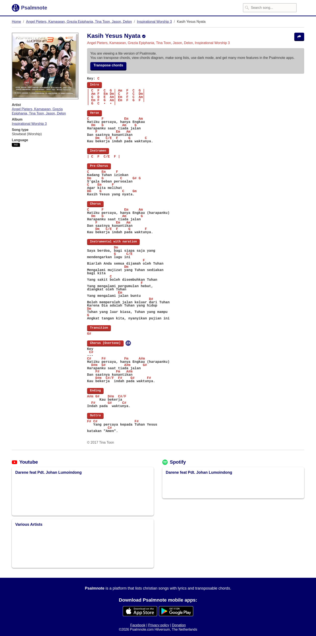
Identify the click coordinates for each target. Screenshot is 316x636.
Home (16, 21)
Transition (99, 327)
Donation (179, 625)
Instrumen (98, 150)
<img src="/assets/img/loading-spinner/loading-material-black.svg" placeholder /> (45, 494)
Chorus (95, 203)
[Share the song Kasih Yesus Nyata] (299, 37)
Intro (94, 84)
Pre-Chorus (99, 166)
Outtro (95, 415)
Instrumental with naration (113, 241)
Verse (94, 113)
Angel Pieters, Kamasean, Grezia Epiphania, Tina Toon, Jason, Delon (79, 21)
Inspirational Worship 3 (154, 21)
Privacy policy (158, 625)
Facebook (137, 625)
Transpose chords (108, 65)
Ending (95, 390)
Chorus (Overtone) (105, 343)
